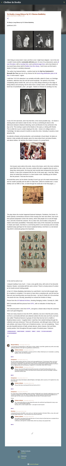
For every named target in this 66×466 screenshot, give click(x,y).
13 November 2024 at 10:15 (28, 400)
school (38, 331)
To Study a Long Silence (46, 331)
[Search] (64, 2)
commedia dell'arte (12, 331)
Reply (12, 356)
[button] (8, 18)
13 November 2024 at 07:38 (22, 391)
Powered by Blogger (33, 464)
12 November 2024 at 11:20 (22, 359)
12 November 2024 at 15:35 (28, 367)
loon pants (28, 331)
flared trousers (20, 331)
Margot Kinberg (15, 344)
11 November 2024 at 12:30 (24, 344)
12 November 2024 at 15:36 (28, 383)
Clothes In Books (12, 2)
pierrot (33, 331)
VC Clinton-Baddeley (12, 333)
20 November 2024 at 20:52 (28, 416)
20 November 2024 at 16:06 (21, 411)
